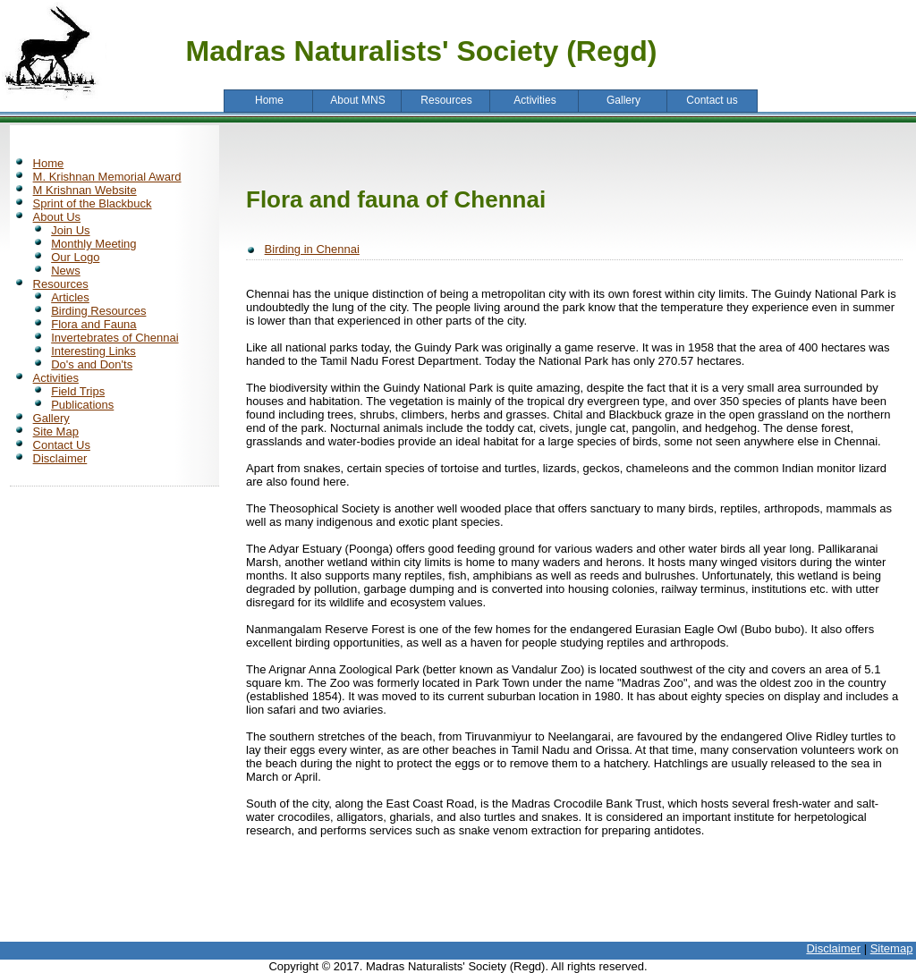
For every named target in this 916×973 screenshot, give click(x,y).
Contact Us (61, 445)
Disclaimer (60, 458)
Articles (70, 297)
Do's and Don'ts (91, 364)
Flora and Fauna (93, 324)
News (66, 270)
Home (48, 163)
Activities (56, 378)
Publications (82, 404)
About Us (57, 217)
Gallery (51, 418)
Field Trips (78, 391)
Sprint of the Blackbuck (92, 203)
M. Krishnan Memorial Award (107, 176)
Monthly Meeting (93, 243)
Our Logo (75, 257)
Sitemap (891, 948)
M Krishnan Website (85, 190)
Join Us (70, 230)
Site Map (56, 431)
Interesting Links (93, 351)
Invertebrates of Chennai (114, 337)
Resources (61, 284)
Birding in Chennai (312, 249)
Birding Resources (98, 310)
